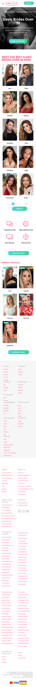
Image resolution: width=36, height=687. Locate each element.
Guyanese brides (23, 576)
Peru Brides (21, 592)
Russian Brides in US (8, 545)
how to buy (7, 447)
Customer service (23, 481)
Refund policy (22, 494)
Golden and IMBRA (23, 475)
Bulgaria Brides (6, 586)
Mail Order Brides (7, 513)
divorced (20, 426)
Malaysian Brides (7, 619)
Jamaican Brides (6, 603)
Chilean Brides (22, 538)
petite (19, 369)
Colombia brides (6, 553)
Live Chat (4, 481)
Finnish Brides (22, 565)
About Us (20, 472)
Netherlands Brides (7, 632)
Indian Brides (22, 584)
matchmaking (7, 455)
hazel (19, 416)
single (20, 421)
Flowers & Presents (7, 475)
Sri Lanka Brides (22, 624)
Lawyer (20, 652)
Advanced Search (7, 505)
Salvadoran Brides (23, 608)
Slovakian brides (23, 616)
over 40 (6, 374)
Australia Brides (6, 567)
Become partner (22, 503)
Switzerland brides (23, 630)
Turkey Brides (22, 635)
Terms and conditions (24, 486)
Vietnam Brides (22, 646)
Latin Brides (5, 550)
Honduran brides (23, 579)
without (6, 400)
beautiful (6, 408)
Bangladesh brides (7, 575)
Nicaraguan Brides (7, 635)
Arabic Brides (6, 559)
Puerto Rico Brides (23, 603)
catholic (20, 387)
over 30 (6, 372)
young (5, 369)
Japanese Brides (6, 605)
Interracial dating (7, 524)
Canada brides (22, 535)
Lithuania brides (6, 616)
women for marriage (9, 453)
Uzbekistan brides (23, 641)
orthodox (20, 385)
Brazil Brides (5, 580)
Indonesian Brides (7, 592)
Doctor (4, 656)
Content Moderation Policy (25, 489)
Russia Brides (6, 540)
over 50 (6, 377)
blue (19, 405)
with (5, 398)
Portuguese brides (23, 600)
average (20, 372)
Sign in (28, 3)
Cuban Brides (22, 549)
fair (5, 429)
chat (5, 439)
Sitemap (4, 491)
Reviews (4, 489)
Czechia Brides (22, 552)
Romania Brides (22, 605)
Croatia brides (22, 546)
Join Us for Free (18, 41)
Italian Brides (5, 600)
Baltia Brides (5, 572)
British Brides (6, 583)
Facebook (23, 511)
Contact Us (21, 483)
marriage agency (8, 445)
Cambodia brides (23, 533)
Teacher (4, 662)
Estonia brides (22, 560)
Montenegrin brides (7, 627)
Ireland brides (6, 595)
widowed (20, 423)
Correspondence (7, 472)
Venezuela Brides (23, 643)
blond (5, 421)
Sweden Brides (22, 627)
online (5, 442)
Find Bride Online (7, 526)
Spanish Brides (22, 622)
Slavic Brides (5, 542)
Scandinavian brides (24, 611)
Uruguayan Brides (23, 638)
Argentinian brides (7, 561)
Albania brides (6, 556)
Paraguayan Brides (7, 643)
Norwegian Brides (7, 638)
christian (20, 390)
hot (4, 413)
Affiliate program (23, 505)
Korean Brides (6, 611)
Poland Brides (22, 597)
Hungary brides (22, 581)
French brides (22, 568)
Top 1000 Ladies (6, 510)
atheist (20, 393)
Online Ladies (6, 507)
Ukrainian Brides (7, 537)
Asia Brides (5, 548)
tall (4, 385)
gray (19, 413)
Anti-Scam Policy (22, 478)
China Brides (21, 541)
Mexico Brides (6, 622)
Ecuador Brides (22, 557)
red (5, 434)
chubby (20, 374)
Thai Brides (21, 632)
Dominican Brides (23, 554)
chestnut (6, 432)
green (20, 408)
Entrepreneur (22, 658)
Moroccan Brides (7, 630)
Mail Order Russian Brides (9, 518)
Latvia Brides (5, 614)
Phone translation (7, 478)
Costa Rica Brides (23, 543)
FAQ (3, 486)
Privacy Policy (22, 491)
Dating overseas (6, 521)
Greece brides (22, 573)
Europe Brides (22, 562)
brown (20, 410)
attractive (6, 410)
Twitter (27, 511)
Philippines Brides (23, 595)
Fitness (4, 659)
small (5, 390)
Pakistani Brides (6, 641)
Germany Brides (23, 570)
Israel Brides (5, 597)
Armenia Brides (6, 564)
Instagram (19, 511)
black (5, 426)
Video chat (5, 483)
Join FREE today (18, 253)
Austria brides (6, 569)
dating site (7, 450)
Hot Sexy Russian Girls (8, 515)
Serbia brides (22, 614)
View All (19, 209)
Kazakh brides (6, 608)
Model (20, 655)
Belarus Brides (6, 577)
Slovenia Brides (22, 619)
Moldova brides (6, 624)
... (22, 204)
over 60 (6, 380)
